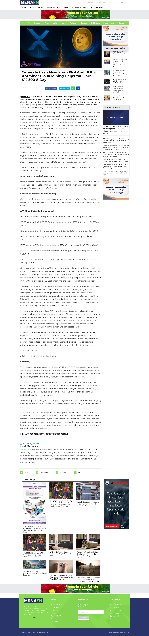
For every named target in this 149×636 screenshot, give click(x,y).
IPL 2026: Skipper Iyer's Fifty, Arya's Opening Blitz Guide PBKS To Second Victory (33, 555)
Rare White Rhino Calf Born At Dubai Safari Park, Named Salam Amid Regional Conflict (88, 579)
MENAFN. (35, 632)
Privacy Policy (55, 607)
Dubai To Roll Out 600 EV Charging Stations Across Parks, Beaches (35, 573)
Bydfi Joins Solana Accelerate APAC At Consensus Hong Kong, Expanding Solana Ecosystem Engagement (116, 154)
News (32, 7)
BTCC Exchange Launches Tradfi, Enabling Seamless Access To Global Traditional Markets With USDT (116, 140)
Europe (37, 23)
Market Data (62, 7)
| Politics (72, 23)
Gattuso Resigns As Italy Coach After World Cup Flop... (119, 81)
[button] (122, 2)
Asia (55, 23)
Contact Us (54, 610)
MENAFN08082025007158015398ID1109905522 (44, 434)
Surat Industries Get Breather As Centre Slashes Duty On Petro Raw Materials (88, 504)
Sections (99, 7)
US (26, 23)
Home (24, 7)
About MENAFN (56, 616)
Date (24, 87)
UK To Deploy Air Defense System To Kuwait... (119, 54)
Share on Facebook (51, 88)
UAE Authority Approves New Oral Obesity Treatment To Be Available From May (61, 577)
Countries (87, 7)
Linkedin (115, 616)
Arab (47, 23)
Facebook (115, 604)
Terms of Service (56, 604)
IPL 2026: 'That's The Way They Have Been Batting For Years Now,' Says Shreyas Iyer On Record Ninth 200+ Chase (61, 504)
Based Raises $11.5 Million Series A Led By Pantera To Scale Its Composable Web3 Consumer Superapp (115, 166)
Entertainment (105, 23)
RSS (113, 619)
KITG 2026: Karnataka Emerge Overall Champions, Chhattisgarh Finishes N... (120, 63)
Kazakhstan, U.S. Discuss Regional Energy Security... (118, 97)
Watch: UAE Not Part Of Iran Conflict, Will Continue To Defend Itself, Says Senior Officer (87, 555)
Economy (84, 23)
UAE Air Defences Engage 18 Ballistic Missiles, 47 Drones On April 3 (61, 554)
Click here (37, 618)
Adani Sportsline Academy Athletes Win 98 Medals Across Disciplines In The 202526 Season (34, 529)
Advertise (54, 613)
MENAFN (25, 96)
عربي (116, 2)
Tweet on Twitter (64, 88)
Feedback (54, 622)
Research (75, 7)
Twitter (114, 607)
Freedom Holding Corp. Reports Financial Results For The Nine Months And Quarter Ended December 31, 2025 (116, 147)
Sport (120, 23)
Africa (63, 23)
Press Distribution (46, 7)
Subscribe (83, 618)
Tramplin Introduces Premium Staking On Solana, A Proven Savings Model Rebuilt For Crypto (116, 172)
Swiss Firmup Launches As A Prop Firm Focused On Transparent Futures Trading (115, 160)
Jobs (52, 619)
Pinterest (115, 613)
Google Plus (116, 610)
